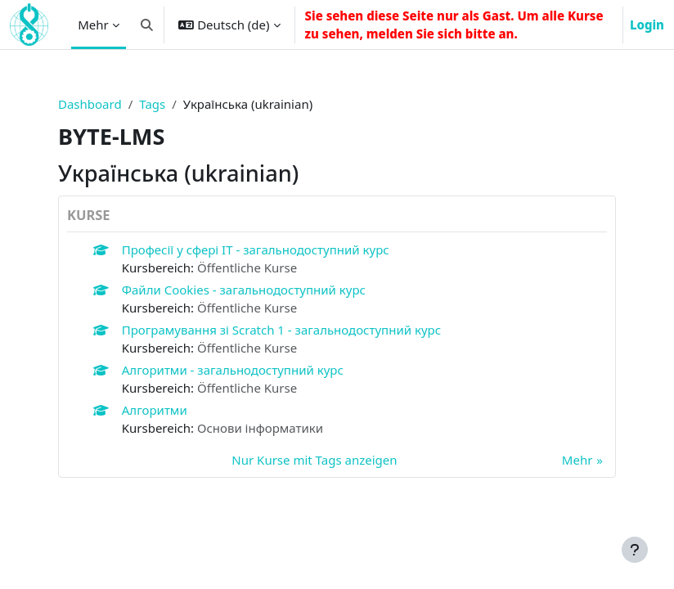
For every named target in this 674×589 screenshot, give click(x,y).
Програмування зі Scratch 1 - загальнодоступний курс (281, 329)
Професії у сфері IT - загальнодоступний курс (255, 249)
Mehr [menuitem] (93, 24)
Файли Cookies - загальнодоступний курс (244, 289)
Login (647, 24)
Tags (152, 104)
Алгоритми (154, 410)
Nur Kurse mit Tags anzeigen (314, 460)
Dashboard (90, 104)
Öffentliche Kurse (247, 267)
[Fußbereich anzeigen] (635, 550)
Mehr (577, 460)
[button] (147, 24)
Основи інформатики (260, 428)
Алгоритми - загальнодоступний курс (233, 370)
